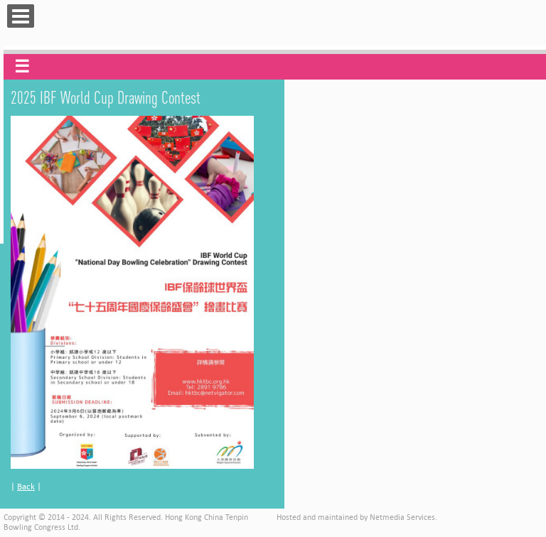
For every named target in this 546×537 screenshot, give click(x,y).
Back (26, 486)
